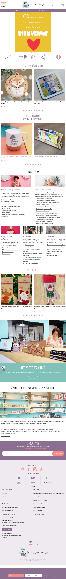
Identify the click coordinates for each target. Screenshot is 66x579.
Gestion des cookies (39, 517)
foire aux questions (39, 511)
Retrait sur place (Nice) (40, 504)
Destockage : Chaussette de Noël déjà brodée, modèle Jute (16, 309)
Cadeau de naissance (44, 192)
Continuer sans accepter (51, 576)
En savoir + (33, 381)
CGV (3, 504)
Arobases (37, 566)
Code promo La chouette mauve (43, 507)
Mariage (27, 238)
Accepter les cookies (16, 576)
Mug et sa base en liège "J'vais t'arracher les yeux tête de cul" (16, 159)
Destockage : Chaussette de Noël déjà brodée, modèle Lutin (49, 309)
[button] (31, 52)
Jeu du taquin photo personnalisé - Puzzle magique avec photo (48, 105)
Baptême (50, 238)
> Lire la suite (5, 439)
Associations (37, 500)
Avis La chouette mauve (9, 517)
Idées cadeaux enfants (7, 240)
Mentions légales (7, 507)
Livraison (4, 497)
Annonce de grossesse (10, 192)
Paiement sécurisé (7, 500)
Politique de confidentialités (10, 511)
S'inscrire (58, 457)
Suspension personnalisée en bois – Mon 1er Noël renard (15, 105)
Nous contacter (37, 514)
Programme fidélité (7, 514)
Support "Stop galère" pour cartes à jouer (45, 158)
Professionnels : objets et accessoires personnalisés (48, 497)
